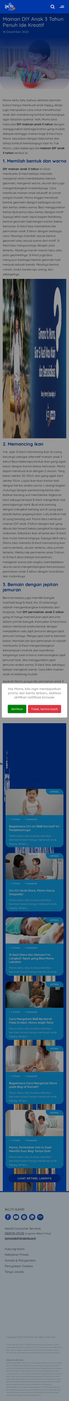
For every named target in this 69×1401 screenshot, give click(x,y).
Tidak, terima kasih (44, 709)
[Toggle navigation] (61, 6)
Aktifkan (17, 709)
